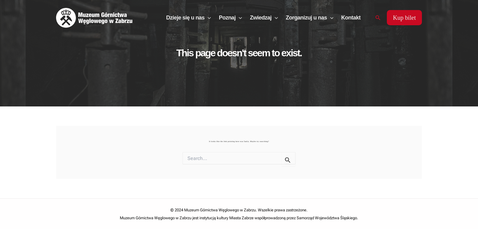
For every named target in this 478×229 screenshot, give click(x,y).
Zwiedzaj (264, 17)
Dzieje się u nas (188, 17)
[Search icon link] (378, 18)
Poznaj (230, 17)
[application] (208, 17)
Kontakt (351, 18)
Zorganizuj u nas (310, 17)
